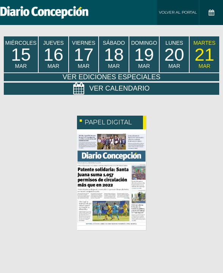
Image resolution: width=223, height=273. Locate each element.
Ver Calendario (111, 89)
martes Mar (204, 54)
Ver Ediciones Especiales (111, 77)
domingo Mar (144, 54)
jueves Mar (53, 54)
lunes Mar (174, 54)
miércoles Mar (20, 54)
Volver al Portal (178, 12)
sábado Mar (114, 54)
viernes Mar (83, 54)
